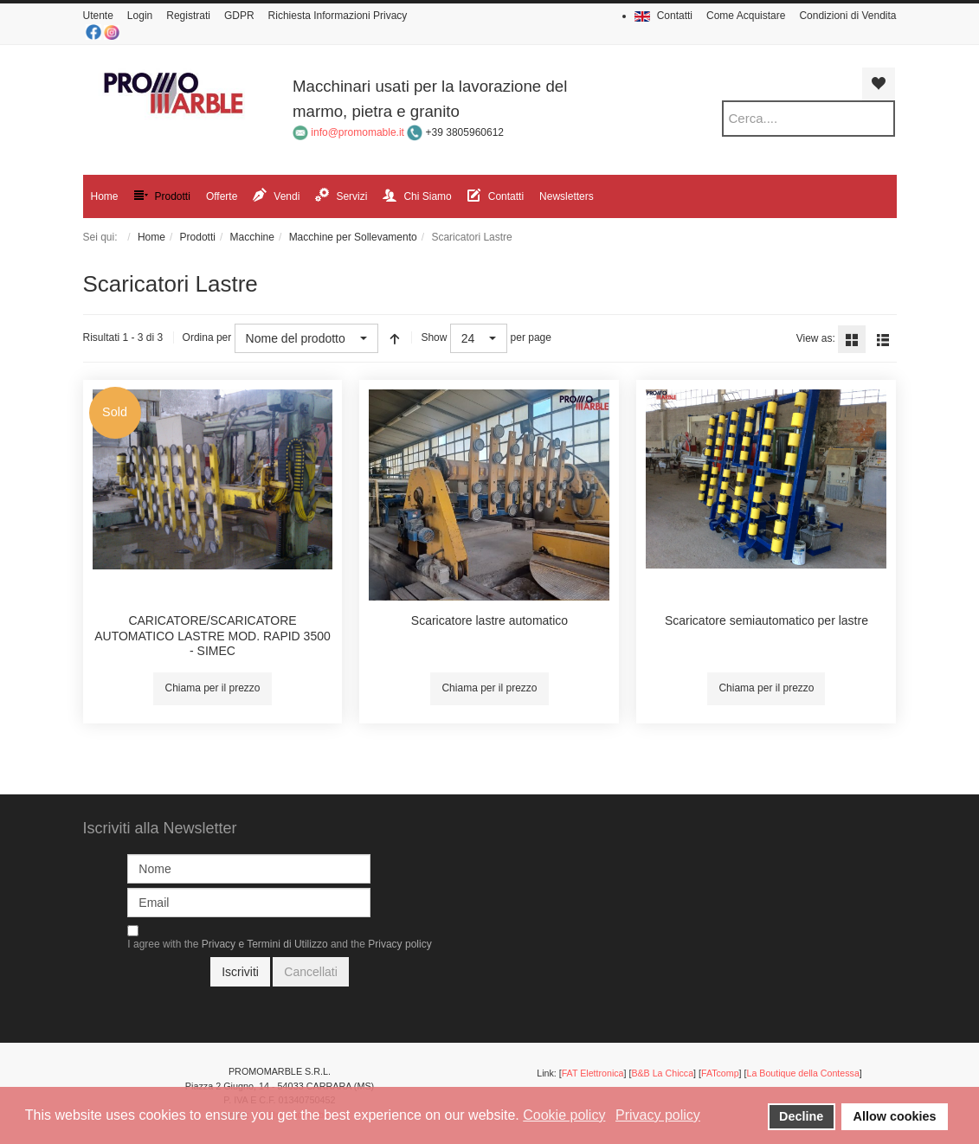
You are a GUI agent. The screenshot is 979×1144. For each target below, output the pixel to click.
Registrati (188, 16)
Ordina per (207, 337)
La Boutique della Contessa (802, 1073)
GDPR (239, 16)
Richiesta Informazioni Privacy (338, 16)
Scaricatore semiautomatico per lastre (766, 620)
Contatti (674, 16)
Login (139, 16)
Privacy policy (399, 944)
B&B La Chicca (662, 1073)
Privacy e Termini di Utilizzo (265, 944)
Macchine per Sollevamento (353, 237)
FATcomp (720, 1073)
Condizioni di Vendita (847, 16)
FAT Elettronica (593, 1073)
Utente (98, 16)
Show (434, 337)
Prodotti (198, 237)
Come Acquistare (745, 16)
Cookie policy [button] (564, 1115)
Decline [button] (801, 1116)
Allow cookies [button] (895, 1116)
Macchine (252, 237)
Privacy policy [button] (657, 1115)
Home (151, 237)
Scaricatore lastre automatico (489, 620)
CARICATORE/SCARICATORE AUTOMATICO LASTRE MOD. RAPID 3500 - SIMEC (212, 636)
